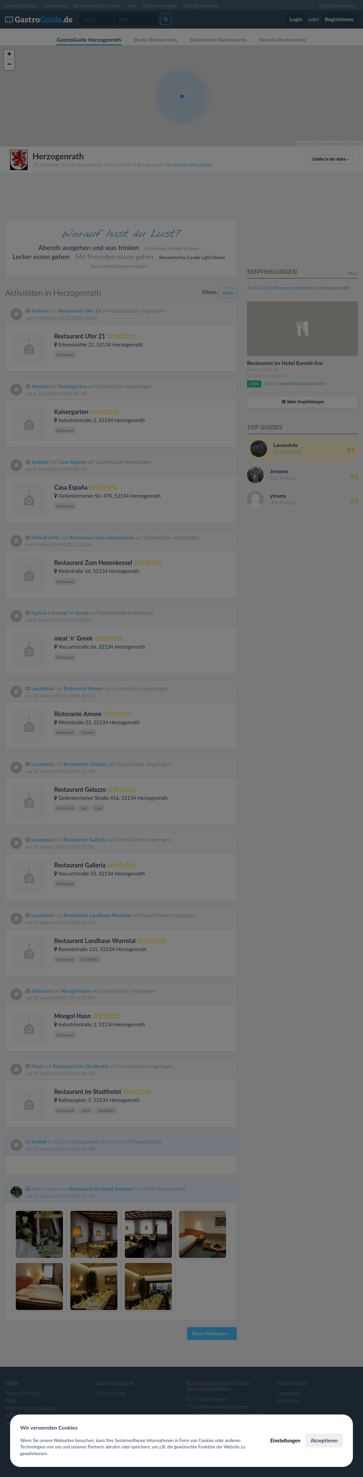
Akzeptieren (324, 1440)
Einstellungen (285, 1440)
